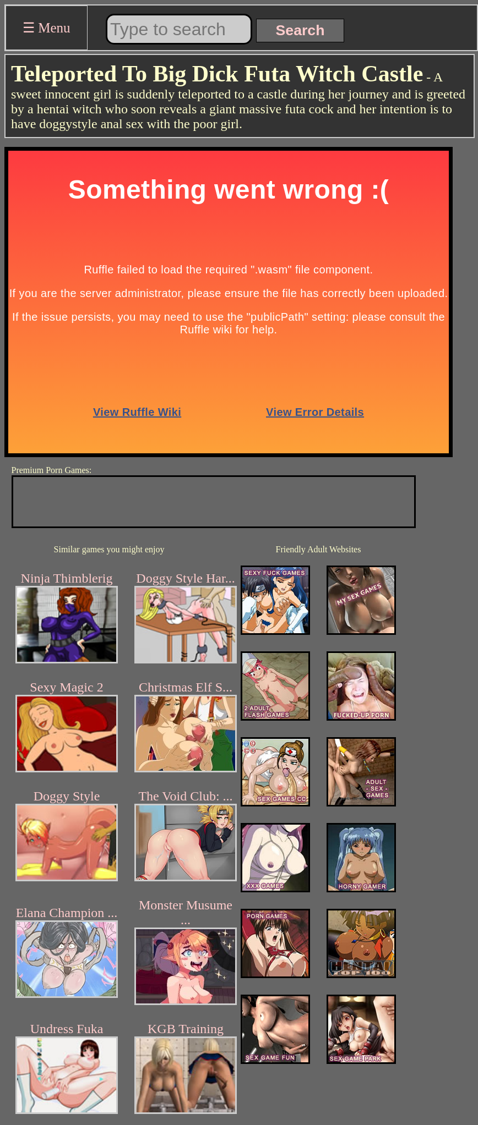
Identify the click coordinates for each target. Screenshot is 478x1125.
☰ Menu (46, 27)
